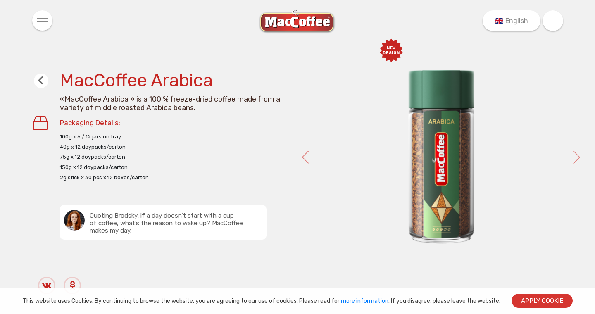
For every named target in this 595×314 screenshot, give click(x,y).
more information (364, 300)
